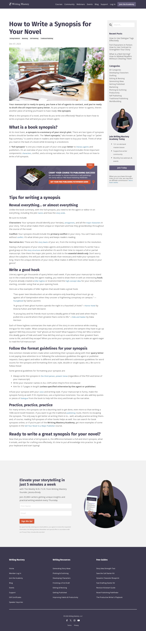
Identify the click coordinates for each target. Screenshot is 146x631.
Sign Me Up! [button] (27, 521)
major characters (96, 222)
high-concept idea (75, 281)
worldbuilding (116, 105)
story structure (34, 250)
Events (90, 4)
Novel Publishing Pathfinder (107, 593)
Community (69, 4)
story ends (62, 213)
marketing (25, 38)
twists (41, 213)
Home (11, 569)
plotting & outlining (118, 92)
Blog (97, 4)
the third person (49, 376)
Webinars (81, 4)
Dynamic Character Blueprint (107, 578)
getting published (15, 38)
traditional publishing (47, 38)
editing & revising (117, 79)
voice (41, 391)
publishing (72, 412)
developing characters (120, 73)
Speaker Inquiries (16, 603)
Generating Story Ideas (61, 569)
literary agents (83, 146)
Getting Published (60, 593)
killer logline (40, 281)
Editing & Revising (60, 588)
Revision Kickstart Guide (105, 588)
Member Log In (15, 574)
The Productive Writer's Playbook (109, 598)
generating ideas (117, 83)
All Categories (115, 70)
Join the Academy (16, 578)
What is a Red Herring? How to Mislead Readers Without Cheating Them (120, 56)
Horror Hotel (91, 305)
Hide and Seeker (79, 317)
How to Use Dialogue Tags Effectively (121, 39)
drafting (113, 76)
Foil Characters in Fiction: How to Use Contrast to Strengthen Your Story (121, 47)
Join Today (122, 172)
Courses (58, 4)
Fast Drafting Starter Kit (105, 583)
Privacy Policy (26, 532)
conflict (20, 237)
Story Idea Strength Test (105, 569)
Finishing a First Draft (61, 583)
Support (104, 4)
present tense (64, 376)
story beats (43, 242)
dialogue (25, 398)
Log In (112, 4)
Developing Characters (61, 578)
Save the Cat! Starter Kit (105, 574)
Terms (69, 626)
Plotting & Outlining (61, 574)
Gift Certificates (15, 598)
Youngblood (19, 300)
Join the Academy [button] (126, 4)
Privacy (76, 626)
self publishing (34, 38)
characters (27, 153)
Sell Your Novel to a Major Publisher (42, 425)
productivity (115, 96)
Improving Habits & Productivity (65, 598)
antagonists (70, 222)
